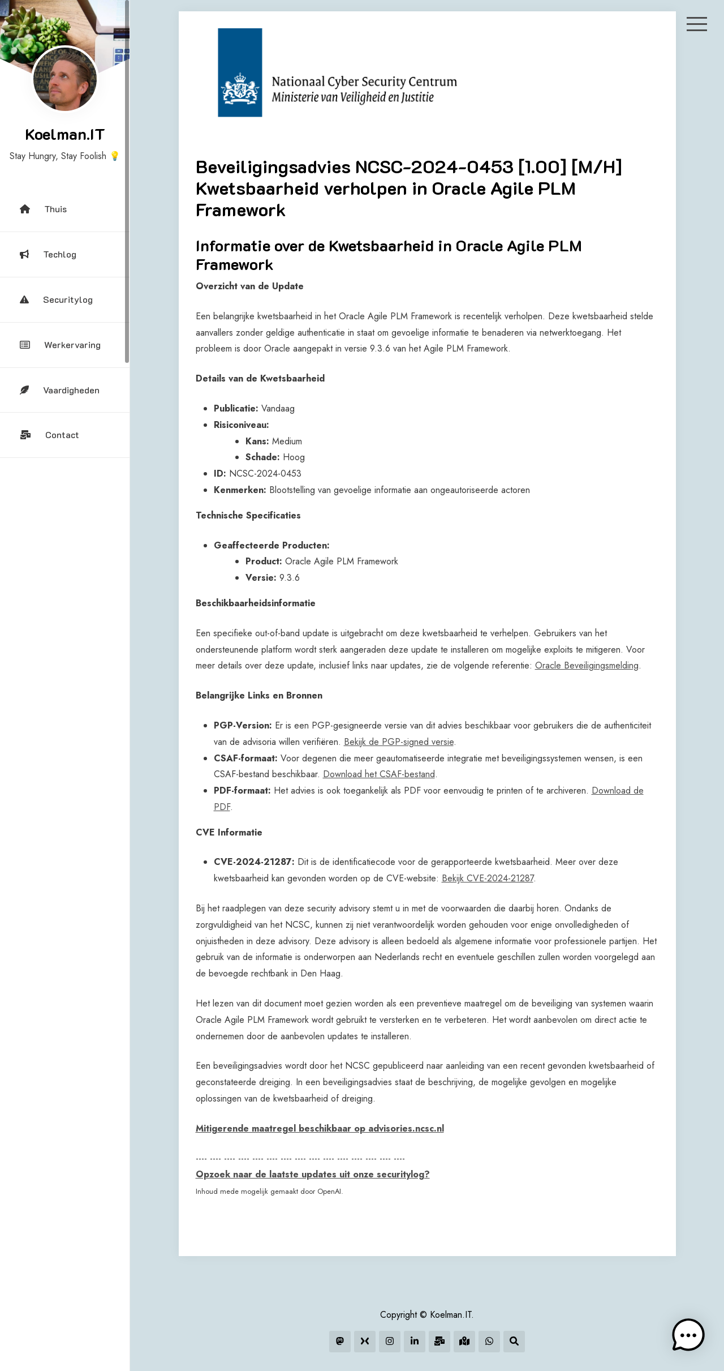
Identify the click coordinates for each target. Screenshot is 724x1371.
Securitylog (56, 299)
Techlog (48, 254)
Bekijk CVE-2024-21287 (487, 878)
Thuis (43, 209)
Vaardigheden (60, 390)
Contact (49, 434)
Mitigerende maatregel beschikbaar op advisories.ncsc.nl (320, 1128)
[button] (689, 1336)
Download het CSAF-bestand (379, 774)
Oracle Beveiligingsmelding (587, 665)
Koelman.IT (65, 133)
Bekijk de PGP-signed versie (399, 741)
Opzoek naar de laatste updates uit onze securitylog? (313, 1174)
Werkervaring (60, 344)
